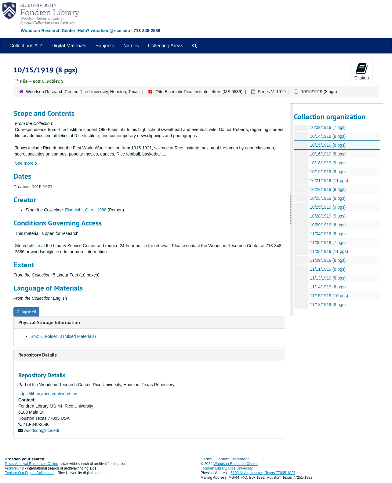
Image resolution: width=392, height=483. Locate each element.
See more (26, 163)
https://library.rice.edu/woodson (47, 393)
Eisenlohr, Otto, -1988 (85, 209)
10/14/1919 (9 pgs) (328, 136)
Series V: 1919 (271, 91)
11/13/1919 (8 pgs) (328, 278)
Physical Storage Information (49, 322)
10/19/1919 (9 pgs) (328, 171)
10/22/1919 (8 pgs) (328, 189)
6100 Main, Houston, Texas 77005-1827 (263, 473)
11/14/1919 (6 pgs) (328, 286)
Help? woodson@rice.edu (104, 30)
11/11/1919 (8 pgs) (328, 269)
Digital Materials (69, 45)
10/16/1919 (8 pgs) (328, 154)
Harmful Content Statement (225, 459)
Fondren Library (213, 468)
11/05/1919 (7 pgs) (328, 242)
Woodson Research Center (48, 30)
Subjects (104, 45)
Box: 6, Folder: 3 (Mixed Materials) (63, 336)
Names (131, 45)
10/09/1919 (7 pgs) (328, 127)
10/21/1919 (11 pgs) (329, 180)
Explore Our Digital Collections (29, 473)
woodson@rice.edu (42, 430)
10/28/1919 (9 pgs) (328, 216)
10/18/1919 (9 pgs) (328, 162)
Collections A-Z (25, 45)
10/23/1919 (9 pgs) (328, 198)
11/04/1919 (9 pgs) (328, 233)
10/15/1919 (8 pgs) (328, 145)
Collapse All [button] (26, 312)
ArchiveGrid (14, 468)
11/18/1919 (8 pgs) (328, 304)
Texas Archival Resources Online (31, 464)
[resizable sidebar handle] (291, 210)
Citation (361, 71)
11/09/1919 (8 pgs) (328, 260)
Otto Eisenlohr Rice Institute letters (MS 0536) (198, 91)
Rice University (240, 468)
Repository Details (37, 355)
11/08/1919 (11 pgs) (329, 251)
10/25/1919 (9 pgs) (328, 207)
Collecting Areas (165, 45)
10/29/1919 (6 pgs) (328, 224)
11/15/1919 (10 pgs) (329, 295)
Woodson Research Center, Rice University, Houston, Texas (83, 91)
